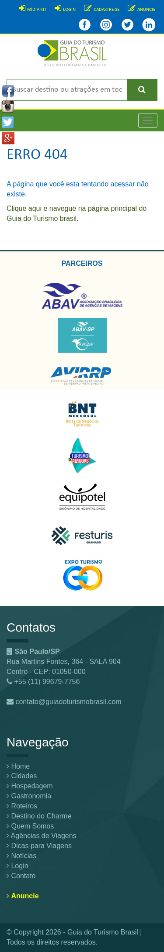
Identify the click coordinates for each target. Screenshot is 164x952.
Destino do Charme (39, 816)
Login (17, 866)
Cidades (22, 776)
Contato (21, 876)
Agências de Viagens (42, 835)
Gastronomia (29, 796)
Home (18, 766)
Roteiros (22, 806)
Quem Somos (30, 826)
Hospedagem (30, 786)
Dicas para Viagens (39, 845)
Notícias (21, 855)
